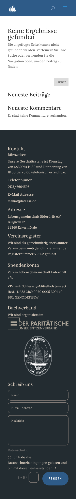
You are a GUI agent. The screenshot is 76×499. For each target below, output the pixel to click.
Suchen (61, 82)
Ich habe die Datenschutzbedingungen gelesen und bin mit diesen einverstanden (37, 462)
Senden (55, 478)
